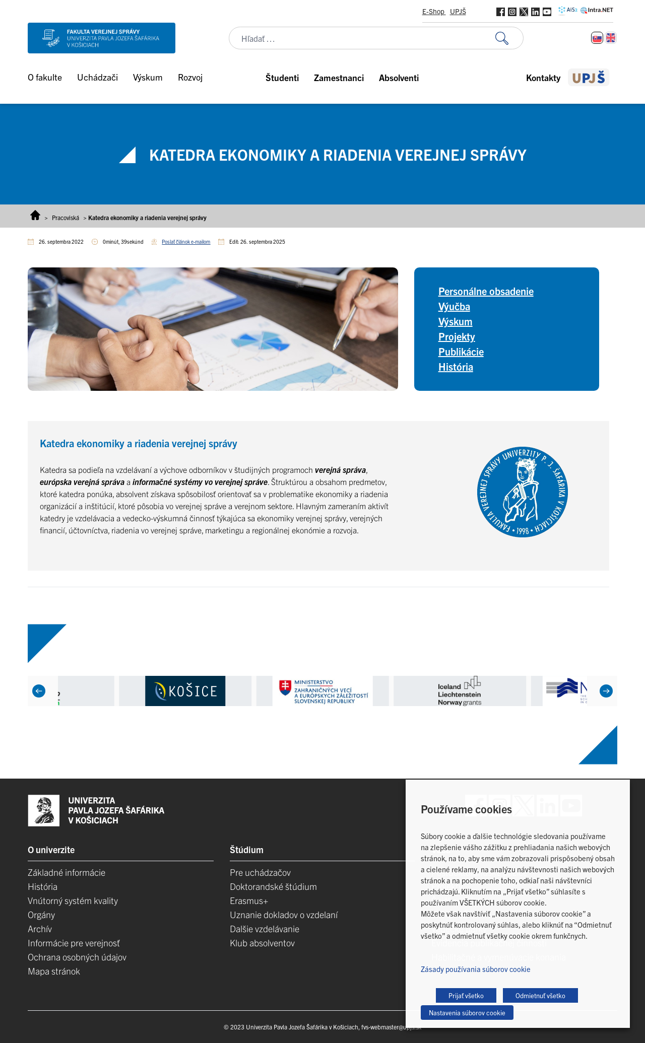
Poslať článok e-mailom (186, 241)
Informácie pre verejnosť (74, 942)
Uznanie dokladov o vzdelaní (284, 914)
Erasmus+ (249, 900)
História (455, 366)
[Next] (606, 691)
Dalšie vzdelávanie (264, 928)
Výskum (455, 321)
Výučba (454, 306)
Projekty (456, 336)
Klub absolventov (262, 942)
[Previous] (38, 691)
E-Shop (434, 11)
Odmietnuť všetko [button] (540, 995)
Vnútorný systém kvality (73, 900)
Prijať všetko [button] (466, 995)
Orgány (41, 914)
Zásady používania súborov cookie (476, 969)
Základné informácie (66, 872)
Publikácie (461, 351)
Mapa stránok (54, 971)
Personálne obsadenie (486, 291)
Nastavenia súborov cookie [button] (467, 1012)
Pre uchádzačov (260, 872)
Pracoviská (65, 217)
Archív (40, 928)
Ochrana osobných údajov (77, 956)
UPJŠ (458, 11)
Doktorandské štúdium (273, 886)
